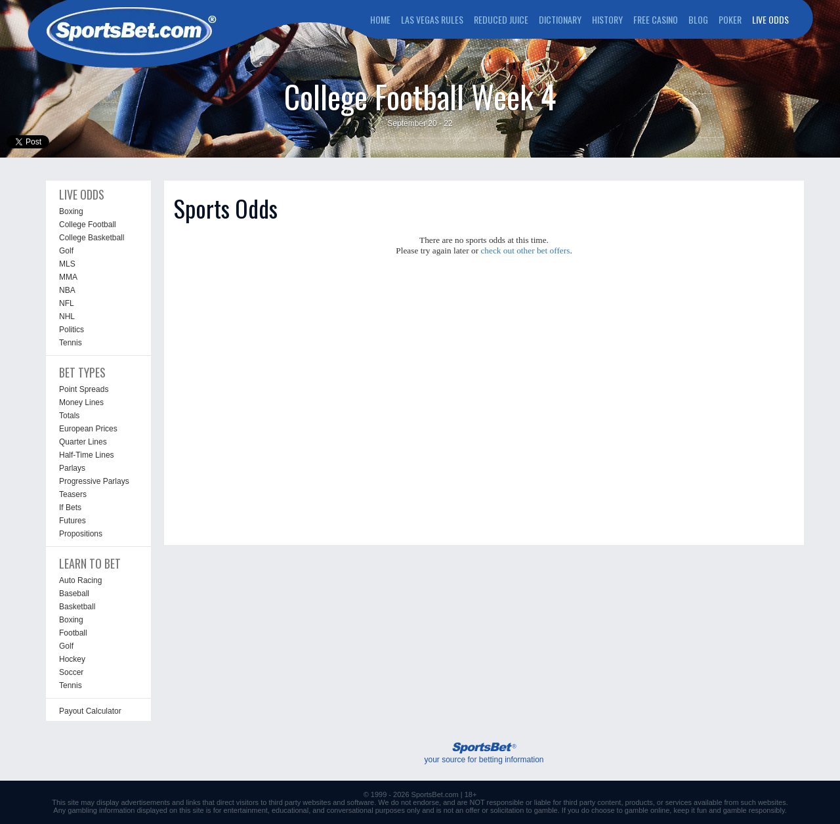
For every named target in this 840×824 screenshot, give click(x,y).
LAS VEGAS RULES (432, 19)
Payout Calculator (90, 711)
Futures (72, 520)
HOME (380, 19)
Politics (71, 329)
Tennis (70, 342)
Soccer (71, 672)
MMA (68, 277)
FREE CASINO (655, 19)
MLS (67, 264)
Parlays (72, 468)
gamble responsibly (754, 810)
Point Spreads (83, 389)
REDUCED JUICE (501, 19)
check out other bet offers (525, 250)
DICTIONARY (560, 19)
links (193, 802)
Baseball (74, 593)
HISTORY (607, 19)
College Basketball (91, 237)
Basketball (77, 606)
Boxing (71, 211)
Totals (69, 415)
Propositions (80, 533)
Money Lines (81, 402)
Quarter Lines (83, 441)
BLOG (698, 19)
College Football (87, 224)
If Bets (70, 507)
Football (73, 633)
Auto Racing (80, 580)
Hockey (72, 659)
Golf (66, 250)
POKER (730, 19)
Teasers (73, 494)
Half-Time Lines (86, 455)
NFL (66, 303)
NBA (67, 290)
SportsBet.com (435, 794)
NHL (67, 316)
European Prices (88, 428)
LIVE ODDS (770, 19)
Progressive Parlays (94, 481)
